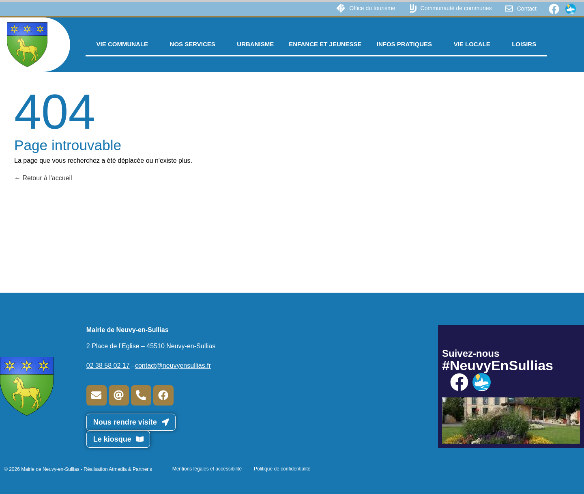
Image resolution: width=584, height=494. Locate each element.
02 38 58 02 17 (108, 365)
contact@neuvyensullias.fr (173, 365)
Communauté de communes (456, 8)
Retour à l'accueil (43, 178)
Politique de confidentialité (282, 469)
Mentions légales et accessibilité (207, 469)
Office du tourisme (372, 8)
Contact (527, 8)
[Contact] (509, 8)
